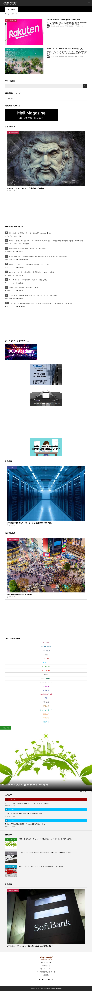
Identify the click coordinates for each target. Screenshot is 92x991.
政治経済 (46, 690)
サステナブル (46, 666)
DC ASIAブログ (46, 647)
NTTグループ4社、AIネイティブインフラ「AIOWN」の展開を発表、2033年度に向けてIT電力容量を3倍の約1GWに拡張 (46, 241)
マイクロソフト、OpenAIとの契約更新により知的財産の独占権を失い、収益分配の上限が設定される (40, 303)
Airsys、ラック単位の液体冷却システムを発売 (23, 287)
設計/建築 (21, 267)
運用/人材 (46, 714)
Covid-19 (46, 643)
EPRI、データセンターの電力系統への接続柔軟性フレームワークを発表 (31, 272)
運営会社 (46, 975)
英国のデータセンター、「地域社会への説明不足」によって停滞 (29, 264)
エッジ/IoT (46, 658)
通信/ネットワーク (46, 710)
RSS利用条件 (46, 966)
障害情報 (46, 718)
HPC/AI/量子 (22, 306)
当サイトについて (46, 963)
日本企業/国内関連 (24, 243)
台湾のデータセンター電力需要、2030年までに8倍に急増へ (27, 248)
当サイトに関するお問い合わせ (46, 972)
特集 (20, 236)
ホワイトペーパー (46, 682)
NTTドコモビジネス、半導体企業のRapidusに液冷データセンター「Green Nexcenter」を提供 (38, 256)
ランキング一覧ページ (83, 792)
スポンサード (46, 670)
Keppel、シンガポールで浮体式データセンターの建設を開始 (28, 280)
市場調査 (46, 686)
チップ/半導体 (46, 678)
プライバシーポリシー (46, 969)
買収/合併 (46, 706)
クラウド (46, 662)
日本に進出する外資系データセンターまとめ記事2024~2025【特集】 (30, 233)
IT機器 (46, 655)
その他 (46, 674)
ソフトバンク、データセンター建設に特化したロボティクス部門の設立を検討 (33, 295)
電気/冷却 (21, 251)
